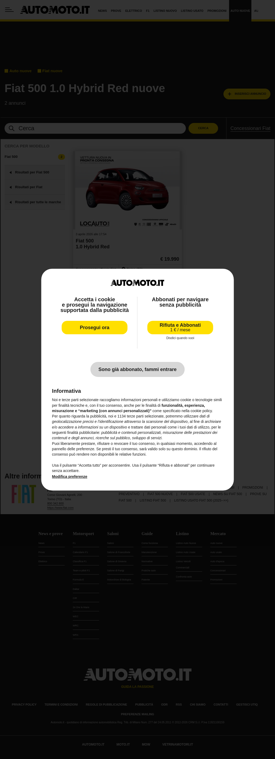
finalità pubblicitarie (83, 432)
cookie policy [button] (201, 411)
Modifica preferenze (69, 476)
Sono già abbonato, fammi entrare (137, 369)
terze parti (135, 416)
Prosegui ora (94, 327)
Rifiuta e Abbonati (180, 327)
